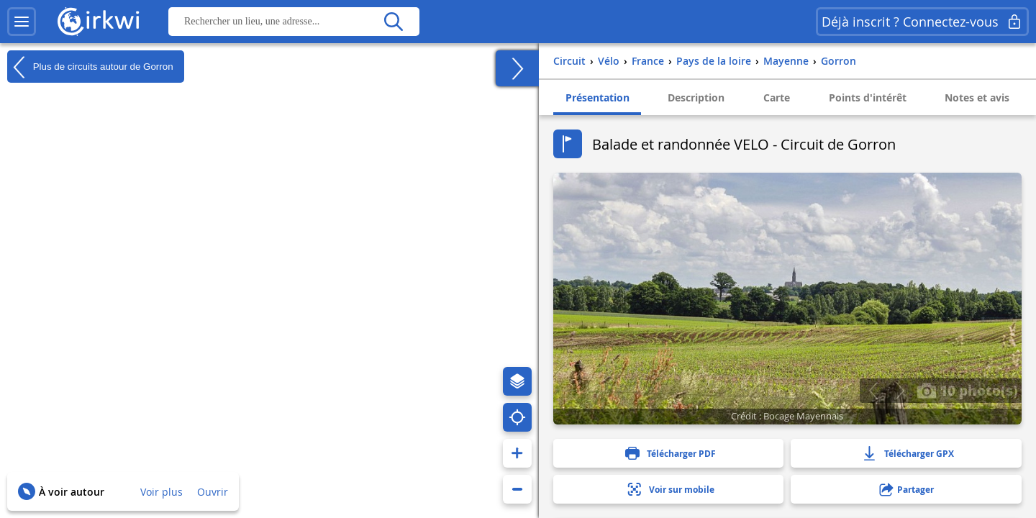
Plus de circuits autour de (90, 66)
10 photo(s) (967, 390)
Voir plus (161, 492)
